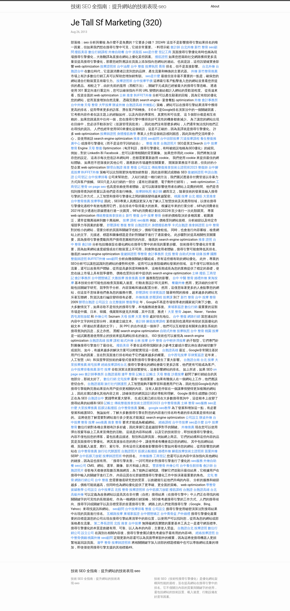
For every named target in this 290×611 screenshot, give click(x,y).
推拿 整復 (130, 167)
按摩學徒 (97, 201)
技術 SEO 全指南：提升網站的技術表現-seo (118, 6)
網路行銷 (193, 316)
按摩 (142, 278)
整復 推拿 (153, 143)
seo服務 (143, 220)
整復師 (203, 167)
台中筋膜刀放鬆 (90, 456)
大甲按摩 (105, 105)
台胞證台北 (185, 528)
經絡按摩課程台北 (114, 365)
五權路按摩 (115, 514)
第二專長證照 (103, 523)
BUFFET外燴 (143, 95)
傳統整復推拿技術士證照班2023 (174, 167)
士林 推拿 (126, 95)
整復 (148, 509)
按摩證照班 (108, 66)
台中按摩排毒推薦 (84, 369)
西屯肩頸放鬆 (80, 316)
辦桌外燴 (118, 105)
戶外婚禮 (183, 514)
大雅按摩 (118, 278)
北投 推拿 (121, 523)
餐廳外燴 (178, 283)
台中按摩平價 (143, 81)
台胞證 (188, 490)
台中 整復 (137, 66)
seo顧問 (154, 138)
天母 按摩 (127, 316)
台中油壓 (123, 66)
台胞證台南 (192, 360)
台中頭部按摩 (169, 138)
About (215, 6)
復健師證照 (196, 172)
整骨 (84, 187)
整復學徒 (132, 302)
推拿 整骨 (115, 422)
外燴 (194, 71)
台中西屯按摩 (177, 355)
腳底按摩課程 (155, 321)
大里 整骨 (174, 312)
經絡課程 (165, 422)
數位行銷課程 (98, 52)
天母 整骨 (91, 105)
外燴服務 (145, 456)
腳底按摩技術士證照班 (188, 451)
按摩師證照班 (112, 456)
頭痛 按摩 (203, 254)
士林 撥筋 (199, 273)
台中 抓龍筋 (133, 52)
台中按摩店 (106, 490)
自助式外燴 (187, 254)
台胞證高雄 (134, 105)
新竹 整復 (132, 215)
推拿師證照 (197, 225)
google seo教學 (160, 408)
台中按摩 (134, 523)
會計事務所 (210, 100)
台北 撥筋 (195, 196)
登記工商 (165, 52)
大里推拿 (209, 196)
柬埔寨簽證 (176, 307)
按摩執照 (151, 66)
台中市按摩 (180, 422)
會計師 (175, 47)
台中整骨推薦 (80, 201)
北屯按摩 (123, 379)
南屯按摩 (94, 365)
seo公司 (80, 466)
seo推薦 (101, 422)
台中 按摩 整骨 (150, 215)
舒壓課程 (113, 225)
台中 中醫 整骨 (183, 278)
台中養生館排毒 (191, 466)
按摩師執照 (144, 191)
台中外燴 (77, 105)
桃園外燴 (94, 538)
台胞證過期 (113, 374)
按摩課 (168, 297)
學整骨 (142, 254)
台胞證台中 (96, 398)
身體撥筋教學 (126, 134)
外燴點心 (149, 105)
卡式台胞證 (180, 225)
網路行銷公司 (84, 480)
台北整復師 (117, 302)
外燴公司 (101, 316)
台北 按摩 (207, 360)
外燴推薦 (142, 297)
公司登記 (81, 177)
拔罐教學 (77, 490)
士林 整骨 (188, 403)
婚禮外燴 (200, 278)
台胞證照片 (169, 143)
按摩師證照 (108, 134)
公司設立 (144, 167)
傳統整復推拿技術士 (110, 215)
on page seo (97, 187)
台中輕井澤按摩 (174, 340)
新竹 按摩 (104, 369)
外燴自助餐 (116, 52)
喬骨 (162, 66)
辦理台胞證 (115, 167)
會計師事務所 (94, 374)
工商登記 (159, 456)
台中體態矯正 (101, 278)
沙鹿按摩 (177, 374)
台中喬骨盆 (169, 514)
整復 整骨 (127, 225)
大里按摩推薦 (87, 408)
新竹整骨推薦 (208, 71)
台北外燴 (187, 47)
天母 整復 (95, 148)
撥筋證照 (161, 57)
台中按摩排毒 (98, 177)
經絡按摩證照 (205, 533)
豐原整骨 (159, 466)
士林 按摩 (141, 340)
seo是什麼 (150, 52)
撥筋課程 (175, 490)
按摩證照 (200, 528)
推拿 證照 (140, 138)
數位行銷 (191, 307)
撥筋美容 (81, 52)
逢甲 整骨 (128, 374)
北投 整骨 (171, 254)
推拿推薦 (131, 278)
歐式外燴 (127, 340)
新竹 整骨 (201, 47)
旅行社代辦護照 (115, 384)
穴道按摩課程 (189, 138)
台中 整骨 (212, 225)
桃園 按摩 (181, 196)
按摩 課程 (129, 220)
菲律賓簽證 (157, 292)
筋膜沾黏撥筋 (107, 408)
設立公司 (87, 533)
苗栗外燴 (211, 451)
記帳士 (141, 374)
